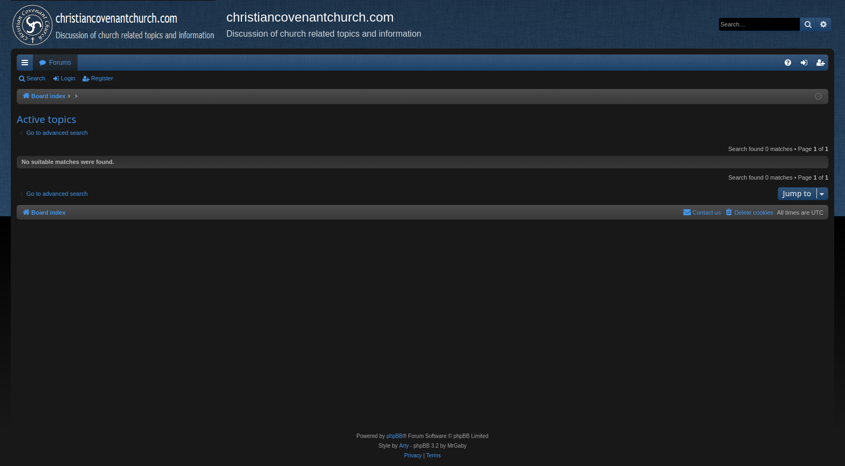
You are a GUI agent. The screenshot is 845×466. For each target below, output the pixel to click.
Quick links (27, 65)
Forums (60, 62)
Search (35, 78)
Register (102, 78)
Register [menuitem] (822, 65)
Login (68, 78)
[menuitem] (788, 62)
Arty (404, 446)
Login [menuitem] (806, 65)
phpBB (394, 436)
